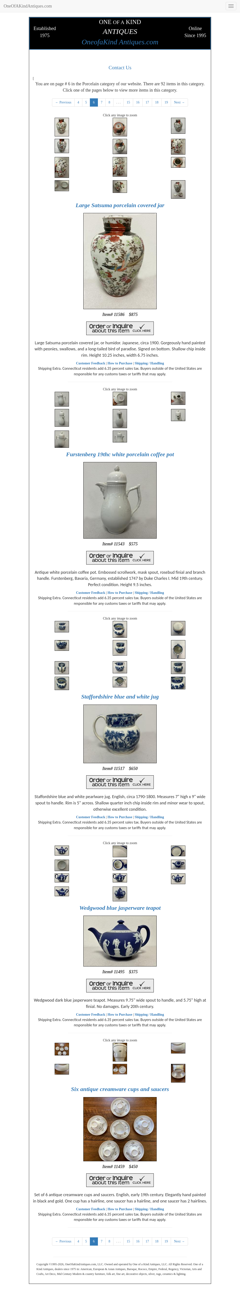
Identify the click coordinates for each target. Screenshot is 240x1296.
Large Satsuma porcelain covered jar (120, 205)
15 (128, 102)
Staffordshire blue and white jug (120, 696)
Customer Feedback (90, 363)
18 (156, 102)
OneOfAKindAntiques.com (28, 6)
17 (147, 102)
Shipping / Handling (149, 363)
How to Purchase (120, 363)
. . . (118, 102)
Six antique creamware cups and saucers (120, 1089)
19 (166, 102)
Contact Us (120, 68)
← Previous (63, 102)
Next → (179, 102)
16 (137, 102)
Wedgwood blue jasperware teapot (120, 908)
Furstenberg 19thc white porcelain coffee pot (120, 454)
